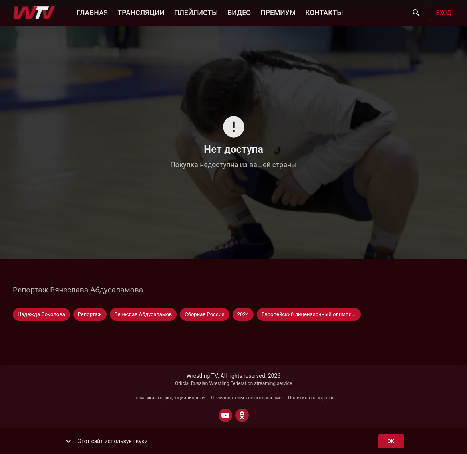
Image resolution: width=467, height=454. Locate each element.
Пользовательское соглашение (246, 398)
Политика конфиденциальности (168, 398)
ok (391, 441)
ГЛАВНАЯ (92, 12)
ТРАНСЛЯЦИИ (141, 12)
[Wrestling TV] (34, 13)
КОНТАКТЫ (324, 12)
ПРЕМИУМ (278, 12)
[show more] (68, 441)
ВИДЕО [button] (239, 12)
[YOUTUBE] (225, 415)
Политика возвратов (311, 398)
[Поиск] (416, 12)
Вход (443, 13)
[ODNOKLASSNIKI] (242, 415)
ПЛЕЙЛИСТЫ (196, 12)
